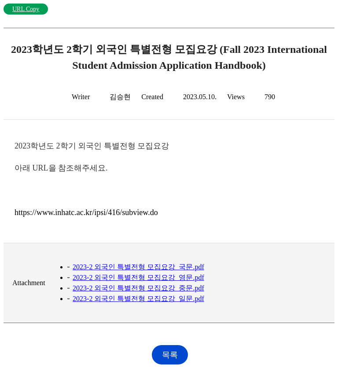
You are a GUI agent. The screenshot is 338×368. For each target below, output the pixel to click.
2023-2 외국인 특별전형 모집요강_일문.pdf (138, 298)
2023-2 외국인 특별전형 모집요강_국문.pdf (138, 267)
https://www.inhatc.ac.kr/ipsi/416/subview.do (86, 212)
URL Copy (25, 9)
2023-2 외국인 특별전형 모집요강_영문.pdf (138, 277)
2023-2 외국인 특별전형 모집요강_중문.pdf (138, 288)
